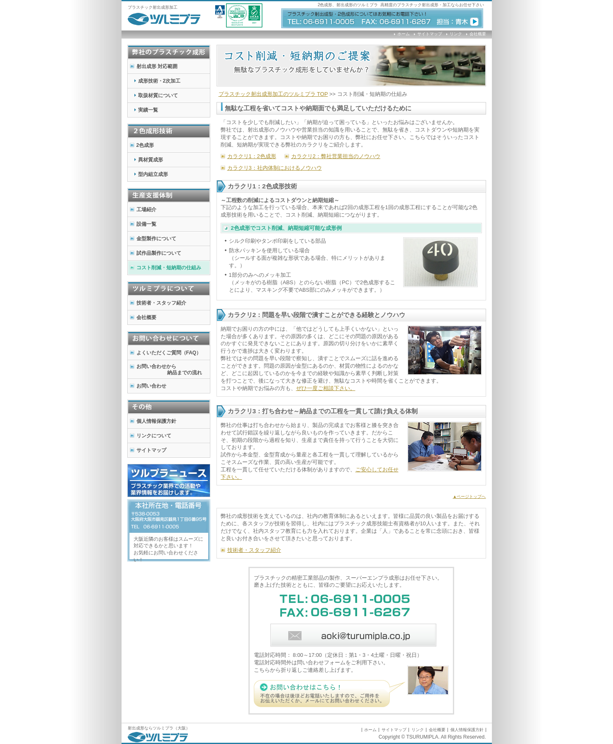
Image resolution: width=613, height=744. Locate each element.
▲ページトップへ (469, 496)
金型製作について (156, 238)
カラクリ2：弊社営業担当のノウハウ (335, 156)
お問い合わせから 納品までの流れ (164, 369)
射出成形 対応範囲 (157, 66)
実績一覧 (148, 110)
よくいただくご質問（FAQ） (169, 353)
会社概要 (477, 34)
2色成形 (145, 145)
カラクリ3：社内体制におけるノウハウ (274, 168)
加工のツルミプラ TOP (273, 94)
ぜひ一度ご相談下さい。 (325, 388)
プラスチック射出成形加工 (153, 7)
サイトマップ (429, 34)
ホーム (403, 34)
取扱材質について (158, 95)
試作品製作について (158, 253)
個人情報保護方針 (156, 421)
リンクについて (153, 436)
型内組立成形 (153, 174)
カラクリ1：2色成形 (251, 156)
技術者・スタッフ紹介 (161, 303)
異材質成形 (150, 160)
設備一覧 (146, 224)
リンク (456, 34)
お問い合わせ (151, 386)
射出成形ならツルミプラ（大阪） (159, 728)
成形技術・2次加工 (159, 81)
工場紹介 (146, 209)
